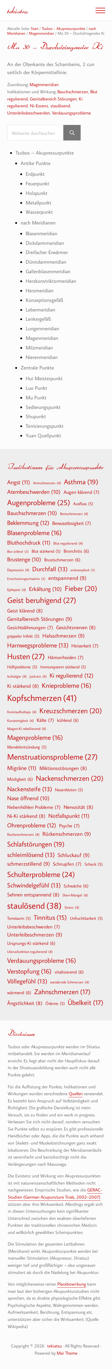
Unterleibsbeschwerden (28, 113)
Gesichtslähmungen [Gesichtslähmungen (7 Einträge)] (30, 627)
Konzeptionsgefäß (44, 300)
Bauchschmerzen (72, 91)
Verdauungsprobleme (71, 113)
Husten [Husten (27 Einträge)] (26, 656)
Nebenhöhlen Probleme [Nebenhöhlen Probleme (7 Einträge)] (34, 807)
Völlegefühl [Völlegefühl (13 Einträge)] (27, 981)
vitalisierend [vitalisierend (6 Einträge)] (69, 971)
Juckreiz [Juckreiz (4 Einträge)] (38, 676)
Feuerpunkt (37, 183)
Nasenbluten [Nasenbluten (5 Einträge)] (69, 789)
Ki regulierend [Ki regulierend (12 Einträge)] (71, 675)
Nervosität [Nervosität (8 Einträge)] (78, 807)
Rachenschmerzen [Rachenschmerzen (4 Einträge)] (23, 834)
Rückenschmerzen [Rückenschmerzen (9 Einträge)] (66, 834)
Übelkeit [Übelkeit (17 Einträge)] (85, 1002)
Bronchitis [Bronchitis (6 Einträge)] (76, 550)
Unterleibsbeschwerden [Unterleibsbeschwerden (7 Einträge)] (33, 927)
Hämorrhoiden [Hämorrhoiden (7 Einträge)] (66, 657)
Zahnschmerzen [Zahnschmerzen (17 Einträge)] (62, 991)
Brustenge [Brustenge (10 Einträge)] (24, 559)
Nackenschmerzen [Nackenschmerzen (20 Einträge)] (69, 778)
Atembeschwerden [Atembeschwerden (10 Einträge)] (34, 492)
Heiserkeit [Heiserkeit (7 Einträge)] (85, 646)
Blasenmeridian (41, 233)
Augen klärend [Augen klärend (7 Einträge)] (81, 492)
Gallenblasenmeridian (48, 271)
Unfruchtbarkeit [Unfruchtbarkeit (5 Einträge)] (86, 918)
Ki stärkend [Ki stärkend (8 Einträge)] (23, 686)
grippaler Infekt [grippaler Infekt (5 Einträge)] (23, 636)
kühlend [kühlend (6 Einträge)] (68, 720)
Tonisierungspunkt (45, 426)
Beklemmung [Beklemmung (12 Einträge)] (28, 522)
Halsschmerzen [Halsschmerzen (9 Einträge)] (63, 636)
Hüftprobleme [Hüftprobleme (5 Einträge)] (22, 667)
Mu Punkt (36, 397)
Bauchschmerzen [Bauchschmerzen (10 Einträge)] (32, 513)
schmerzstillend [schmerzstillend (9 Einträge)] (28, 864)
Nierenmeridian (42, 357)
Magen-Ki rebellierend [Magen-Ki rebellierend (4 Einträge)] (26, 728)
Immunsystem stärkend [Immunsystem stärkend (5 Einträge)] (63, 667)
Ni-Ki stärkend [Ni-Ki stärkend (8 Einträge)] (26, 816)
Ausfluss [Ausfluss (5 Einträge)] (83, 503)
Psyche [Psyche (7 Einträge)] (69, 825)
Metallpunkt (38, 202)
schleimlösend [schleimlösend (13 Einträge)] (31, 855)
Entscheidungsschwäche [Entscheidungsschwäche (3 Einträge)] (26, 578)
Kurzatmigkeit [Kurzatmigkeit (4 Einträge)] (20, 720)
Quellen (76, 1093)
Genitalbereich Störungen (53, 99)
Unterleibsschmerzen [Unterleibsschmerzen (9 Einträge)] (34, 935)
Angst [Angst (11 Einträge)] (18, 482)
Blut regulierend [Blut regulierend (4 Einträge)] (68, 543)
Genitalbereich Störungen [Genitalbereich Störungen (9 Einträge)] (39, 619)
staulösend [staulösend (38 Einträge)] (34, 905)
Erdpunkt (35, 174)
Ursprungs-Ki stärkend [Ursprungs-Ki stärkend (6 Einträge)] (31, 943)
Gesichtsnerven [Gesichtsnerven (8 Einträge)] (76, 627)
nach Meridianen (38, 222)
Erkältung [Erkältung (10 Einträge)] (45, 589)
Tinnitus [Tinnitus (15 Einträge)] (50, 917)
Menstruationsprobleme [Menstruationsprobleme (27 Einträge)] (52, 757)
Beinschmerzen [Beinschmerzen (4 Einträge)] (74, 514)
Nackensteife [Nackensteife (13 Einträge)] (29, 789)
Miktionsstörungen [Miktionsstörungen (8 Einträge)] (63, 768)
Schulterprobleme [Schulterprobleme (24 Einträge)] (41, 874)
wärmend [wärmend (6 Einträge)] (19, 992)
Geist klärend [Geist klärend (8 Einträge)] (25, 610)
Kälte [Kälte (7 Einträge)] (45, 720)
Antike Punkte (35, 163)
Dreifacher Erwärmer (47, 252)
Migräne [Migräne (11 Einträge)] (21, 767)
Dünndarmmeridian (46, 262)
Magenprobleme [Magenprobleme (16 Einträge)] (35, 737)
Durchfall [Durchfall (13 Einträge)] (49, 569)
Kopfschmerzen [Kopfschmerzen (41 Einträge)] (42, 698)
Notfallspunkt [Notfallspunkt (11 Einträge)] (69, 815)
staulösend (60, 106)
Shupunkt (36, 416)
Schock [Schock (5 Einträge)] (94, 864)
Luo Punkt (36, 388)
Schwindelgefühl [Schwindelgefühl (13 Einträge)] (34, 885)
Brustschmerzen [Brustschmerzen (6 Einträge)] (62, 559)
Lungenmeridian (42, 328)
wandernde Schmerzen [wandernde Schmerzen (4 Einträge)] (69, 982)
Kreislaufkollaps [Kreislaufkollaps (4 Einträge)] (21, 712)
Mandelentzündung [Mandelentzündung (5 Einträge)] (27, 747)
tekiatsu (17, 10)
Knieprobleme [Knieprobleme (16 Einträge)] (66, 685)
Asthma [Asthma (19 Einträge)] (81, 482)
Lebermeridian (40, 309)
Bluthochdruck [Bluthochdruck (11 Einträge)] (28, 542)
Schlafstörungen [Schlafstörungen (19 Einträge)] (36, 844)
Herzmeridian (39, 290)
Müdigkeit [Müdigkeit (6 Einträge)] (20, 779)
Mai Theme (67, 1353)
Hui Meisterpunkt (44, 378)
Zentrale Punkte (37, 367)
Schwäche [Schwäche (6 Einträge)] (76, 885)
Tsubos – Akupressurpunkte (45, 152)
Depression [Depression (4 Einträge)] (18, 570)
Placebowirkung (71, 1284)
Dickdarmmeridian (45, 243)
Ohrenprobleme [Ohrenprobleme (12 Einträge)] (31, 825)
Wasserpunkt (39, 212)
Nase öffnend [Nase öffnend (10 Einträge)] (28, 798)
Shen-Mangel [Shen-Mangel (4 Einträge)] (75, 895)
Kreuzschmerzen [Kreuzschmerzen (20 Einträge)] (70, 710)
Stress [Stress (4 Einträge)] (72, 907)
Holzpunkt (36, 193)
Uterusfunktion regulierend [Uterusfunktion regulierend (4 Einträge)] (30, 951)
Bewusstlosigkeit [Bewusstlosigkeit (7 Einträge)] (71, 523)
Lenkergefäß (38, 319)
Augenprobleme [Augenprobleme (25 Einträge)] (38, 502)
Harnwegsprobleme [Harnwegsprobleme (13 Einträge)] (37, 645)
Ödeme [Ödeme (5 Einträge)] (55, 1003)
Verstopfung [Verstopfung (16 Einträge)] (29, 971)
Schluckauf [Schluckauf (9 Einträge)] (74, 855)
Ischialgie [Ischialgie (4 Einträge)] (17, 676)
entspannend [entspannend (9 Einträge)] (67, 578)
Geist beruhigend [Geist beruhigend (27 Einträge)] (41, 600)
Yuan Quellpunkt (43, 435)
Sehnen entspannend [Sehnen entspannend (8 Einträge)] (33, 894)
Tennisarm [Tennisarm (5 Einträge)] (19, 918)
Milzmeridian (39, 347)
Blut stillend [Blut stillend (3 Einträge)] (18, 551)
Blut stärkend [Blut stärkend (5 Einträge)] (46, 551)
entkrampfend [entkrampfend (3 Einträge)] (82, 570)
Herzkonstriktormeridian (51, 281)
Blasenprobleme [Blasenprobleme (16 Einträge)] (34, 532)
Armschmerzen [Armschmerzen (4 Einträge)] (47, 483)
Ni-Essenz (39, 106)
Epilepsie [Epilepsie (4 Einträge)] (16, 589)
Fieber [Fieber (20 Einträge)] (81, 588)
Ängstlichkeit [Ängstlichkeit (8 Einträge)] (24, 1003)
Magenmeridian (44, 84)
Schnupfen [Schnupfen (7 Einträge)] (67, 864)
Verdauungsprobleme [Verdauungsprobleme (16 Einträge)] (41, 960)
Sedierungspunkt (43, 407)
